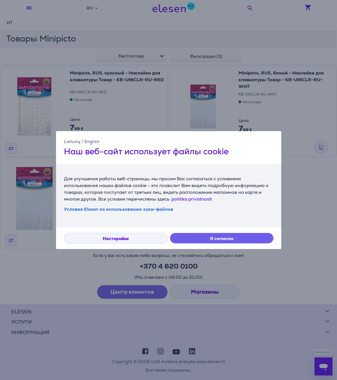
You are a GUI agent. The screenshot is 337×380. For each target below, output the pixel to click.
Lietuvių (72, 141)
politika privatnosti (191, 199)
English (91, 141)
